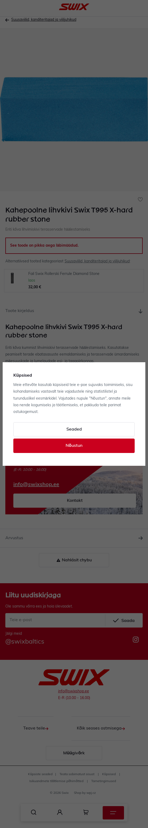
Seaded (74, 429)
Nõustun (74, 446)
